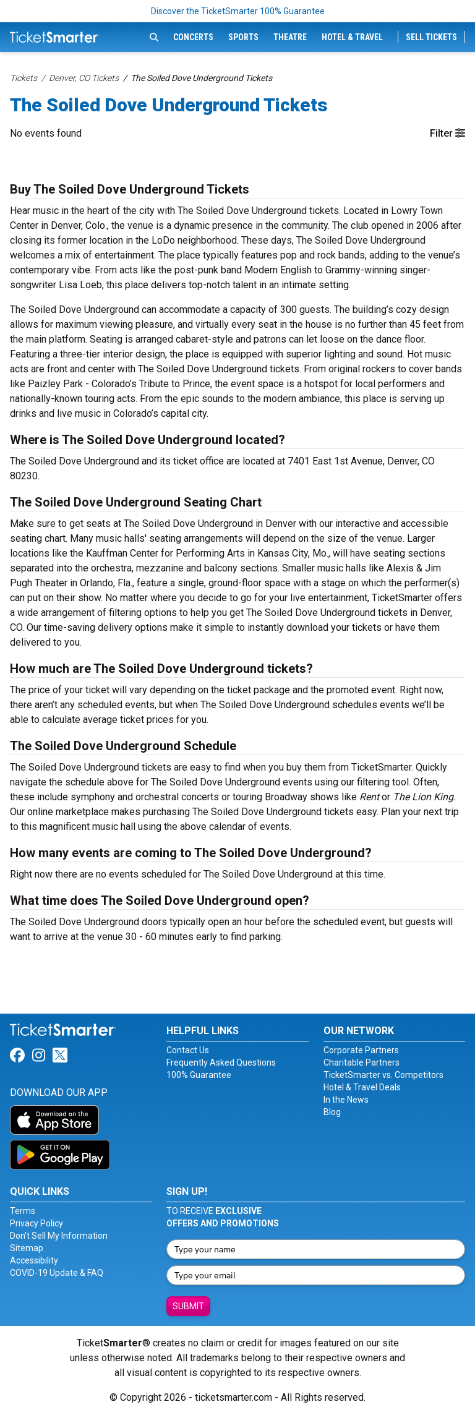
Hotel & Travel (352, 37)
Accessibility (34, 1260)
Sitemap (26, 1248)
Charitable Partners (361, 1062)
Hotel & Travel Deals (362, 1087)
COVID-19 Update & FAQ (56, 1273)
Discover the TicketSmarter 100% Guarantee (238, 11)
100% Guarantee (198, 1075)
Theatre (290, 37)
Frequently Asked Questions (221, 1062)
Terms (22, 1211)
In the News (346, 1100)
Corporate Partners (361, 1050)
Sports (243, 37)
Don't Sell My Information (59, 1236)
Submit (188, 1306)
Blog (332, 1112)
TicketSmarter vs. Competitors (383, 1075)
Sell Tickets (431, 37)
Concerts (193, 37)
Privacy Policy (36, 1223)
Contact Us (187, 1050)
